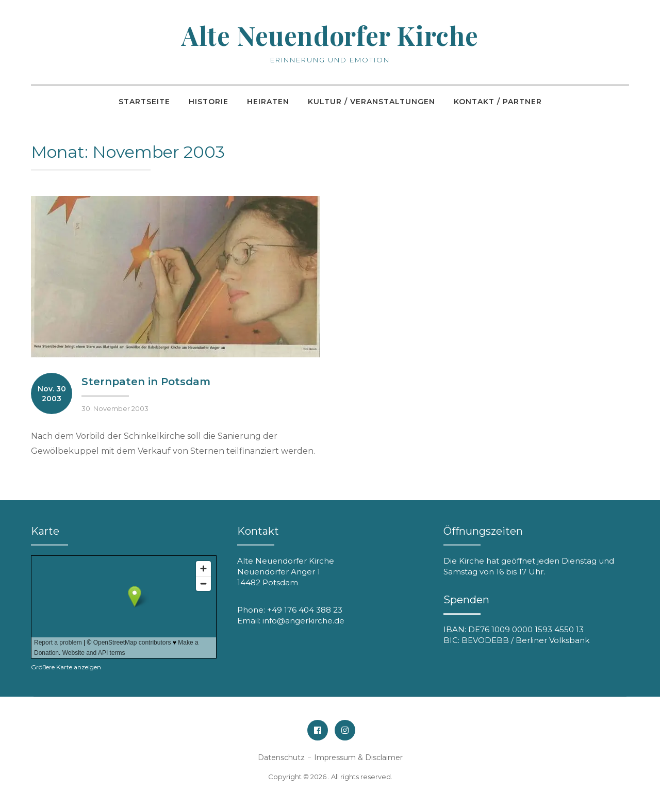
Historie (208, 101)
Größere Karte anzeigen (66, 667)
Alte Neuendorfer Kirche (330, 33)
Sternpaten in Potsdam (145, 381)
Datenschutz (281, 757)
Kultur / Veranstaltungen (371, 101)
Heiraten (268, 101)
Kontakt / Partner (498, 101)
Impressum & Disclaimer (358, 757)
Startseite (144, 101)
